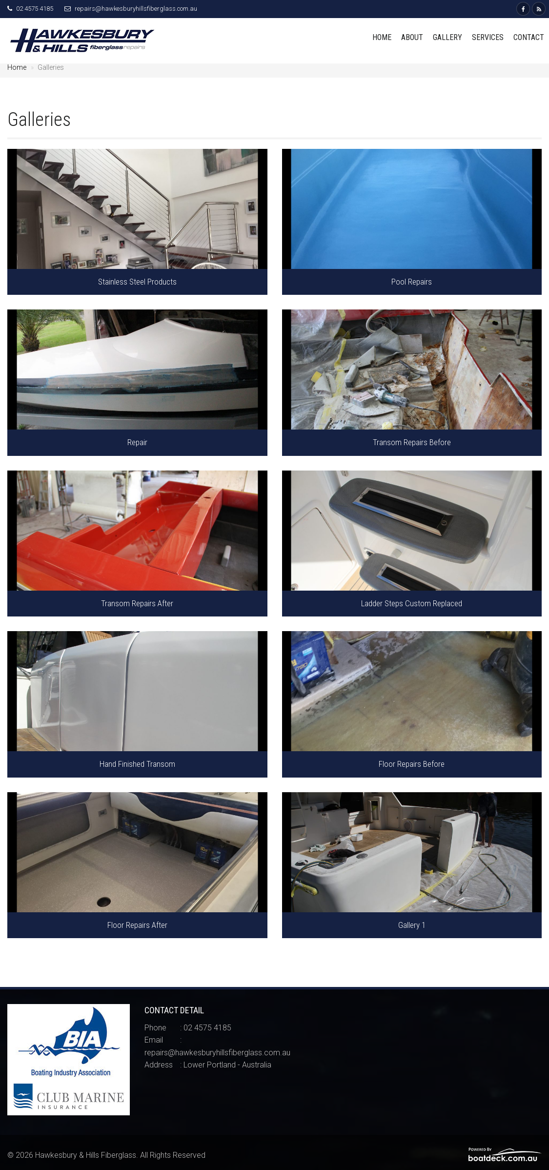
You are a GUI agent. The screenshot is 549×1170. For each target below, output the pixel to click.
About (412, 37)
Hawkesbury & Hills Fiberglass (85, 1155)
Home (381, 37)
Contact (528, 37)
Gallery (447, 37)
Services (488, 37)
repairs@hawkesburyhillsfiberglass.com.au (136, 8)
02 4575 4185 (34, 8)
